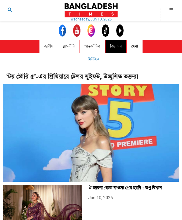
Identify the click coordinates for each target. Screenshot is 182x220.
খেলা (134, 46)
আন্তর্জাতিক (92, 46)
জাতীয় (48, 46)
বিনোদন (116, 46)
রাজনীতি (69, 46)
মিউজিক (93, 59)
